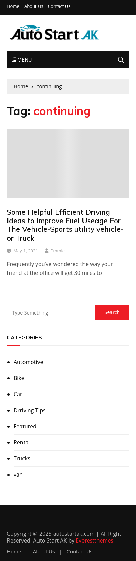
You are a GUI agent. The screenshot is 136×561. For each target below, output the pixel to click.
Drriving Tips (30, 410)
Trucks (22, 458)
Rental (22, 442)
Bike (19, 378)
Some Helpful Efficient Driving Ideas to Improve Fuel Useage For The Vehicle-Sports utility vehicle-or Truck (65, 225)
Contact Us (59, 6)
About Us (33, 6)
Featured (25, 426)
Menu (22, 59)
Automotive (28, 362)
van (18, 474)
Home (13, 6)
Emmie (57, 251)
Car (18, 394)
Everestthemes (95, 540)
